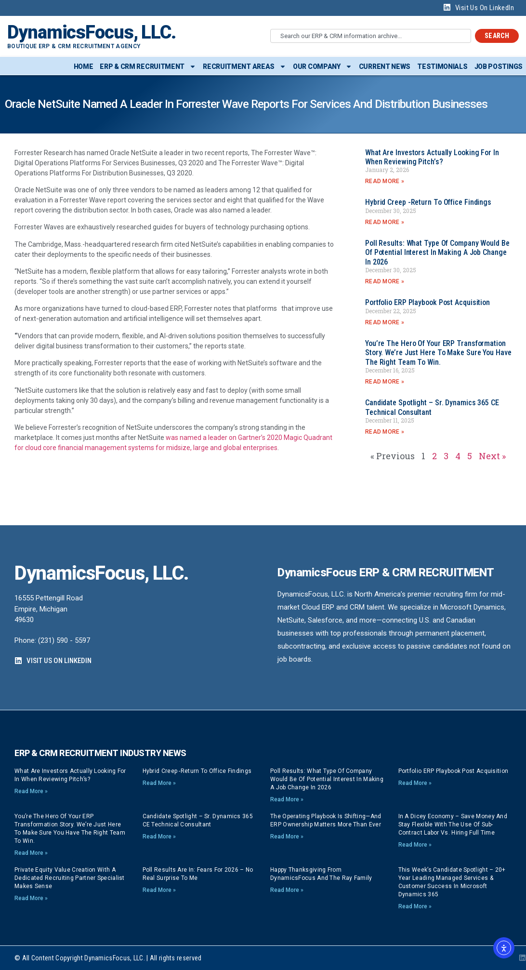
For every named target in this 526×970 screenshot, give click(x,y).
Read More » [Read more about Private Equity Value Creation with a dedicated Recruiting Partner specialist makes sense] (31, 898)
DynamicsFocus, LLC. (91, 32)
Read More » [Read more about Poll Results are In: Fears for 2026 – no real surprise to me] (159, 890)
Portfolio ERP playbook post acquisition (427, 302)
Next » (492, 456)
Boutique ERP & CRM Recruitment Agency (73, 46)
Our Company (322, 66)
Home (83, 66)
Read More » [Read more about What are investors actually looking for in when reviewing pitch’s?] (384, 181)
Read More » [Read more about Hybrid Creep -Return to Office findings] (384, 222)
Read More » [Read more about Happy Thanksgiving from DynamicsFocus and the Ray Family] (286, 890)
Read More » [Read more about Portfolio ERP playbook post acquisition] (384, 322)
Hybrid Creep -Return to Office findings (428, 202)
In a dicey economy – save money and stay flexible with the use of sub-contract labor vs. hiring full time (453, 824)
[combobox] (370, 36)
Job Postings (498, 66)
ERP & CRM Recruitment (148, 66)
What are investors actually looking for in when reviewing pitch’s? (432, 157)
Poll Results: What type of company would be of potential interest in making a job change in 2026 (437, 252)
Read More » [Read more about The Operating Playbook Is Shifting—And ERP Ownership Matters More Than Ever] (286, 836)
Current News (384, 66)
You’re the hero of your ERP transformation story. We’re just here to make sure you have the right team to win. (438, 352)
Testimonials (442, 66)
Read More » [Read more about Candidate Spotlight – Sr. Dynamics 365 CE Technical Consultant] (384, 431)
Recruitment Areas (244, 66)
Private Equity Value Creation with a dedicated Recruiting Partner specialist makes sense (69, 878)
